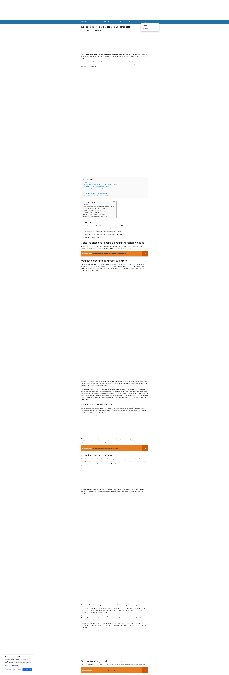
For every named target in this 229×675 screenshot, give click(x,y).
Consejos (136, 22)
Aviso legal (144, 22)
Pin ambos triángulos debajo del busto (96, 193)
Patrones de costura (126, 22)
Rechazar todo (18, 669)
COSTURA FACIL (86, 22)
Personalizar (9, 669)
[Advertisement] (114, 10)
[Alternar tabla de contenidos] (113, 202)
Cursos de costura (113, 22)
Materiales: (88, 182)
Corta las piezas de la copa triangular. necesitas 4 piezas (101, 184)
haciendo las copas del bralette (94, 189)
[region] (18, 663)
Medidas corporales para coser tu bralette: (97, 186)
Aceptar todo (27, 669)
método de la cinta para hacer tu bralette (97, 195)
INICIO (104, 22)
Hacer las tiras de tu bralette (93, 191)
